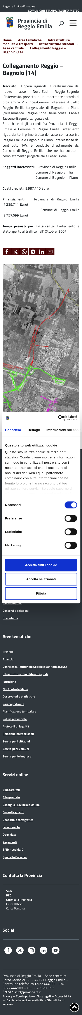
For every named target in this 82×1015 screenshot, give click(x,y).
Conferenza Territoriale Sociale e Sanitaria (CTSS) (35, 666)
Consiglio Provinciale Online (21, 804)
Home (7, 40)
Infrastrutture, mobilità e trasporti (25, 674)
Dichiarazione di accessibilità (25, 1000)
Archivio (8, 651)
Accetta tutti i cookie (41, 565)
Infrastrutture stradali (56, 43)
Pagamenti (10, 842)
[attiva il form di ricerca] (61, 23)
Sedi (9, 891)
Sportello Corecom (15, 857)
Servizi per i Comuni (16, 748)
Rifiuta (41, 593)
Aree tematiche (30, 40)
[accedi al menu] (73, 23)
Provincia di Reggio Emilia (35, 23)
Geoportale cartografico (18, 819)
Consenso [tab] (13, 430)
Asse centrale (13, 48)
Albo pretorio (11, 797)
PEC (8, 895)
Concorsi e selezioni (16, 610)
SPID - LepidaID (13, 849)
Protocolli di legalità (16, 726)
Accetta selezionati (41, 579)
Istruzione (9, 681)
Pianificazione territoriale (19, 711)
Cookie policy (24, 996)
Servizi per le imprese (17, 756)
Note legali (44, 996)
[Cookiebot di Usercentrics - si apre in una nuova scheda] (58, 418)
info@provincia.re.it (28, 992)
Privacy (7, 996)
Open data (9, 834)
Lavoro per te (11, 827)
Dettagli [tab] (34, 430)
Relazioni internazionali (18, 733)
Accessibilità (63, 996)
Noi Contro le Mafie (15, 689)
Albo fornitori (11, 789)
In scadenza (10, 618)
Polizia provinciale (15, 719)
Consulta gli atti (13, 812)
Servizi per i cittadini (16, 741)
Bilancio (8, 659)
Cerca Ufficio (14, 904)
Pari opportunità (13, 704)
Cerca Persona (15, 908)
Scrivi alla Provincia (19, 899)
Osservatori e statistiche (19, 696)
